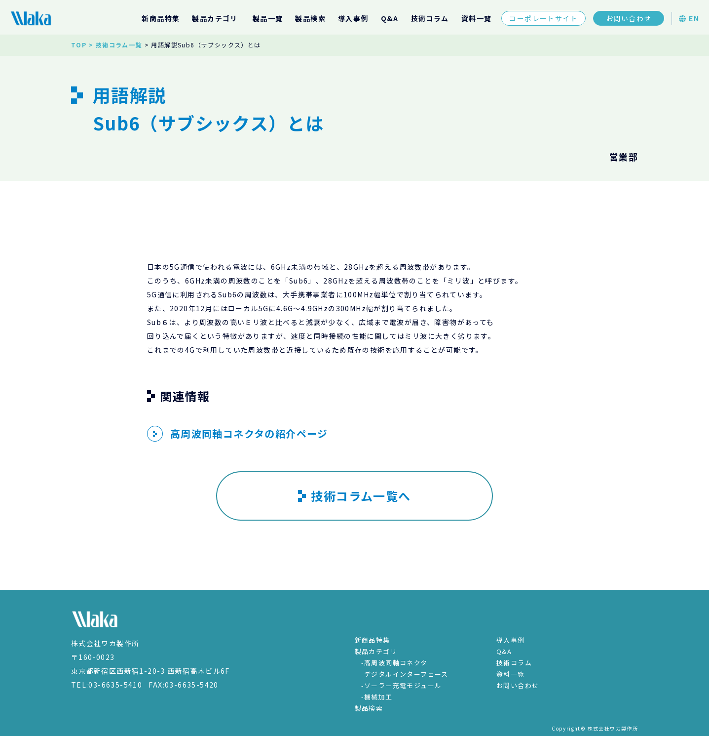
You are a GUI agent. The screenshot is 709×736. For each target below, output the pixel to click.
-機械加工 (377, 696)
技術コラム (430, 18)
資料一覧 (476, 18)
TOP (78, 45)
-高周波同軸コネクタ (394, 662)
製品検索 (310, 18)
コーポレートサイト (543, 18)
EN (689, 18)
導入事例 (353, 18)
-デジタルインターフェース (404, 674)
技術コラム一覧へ (354, 495)
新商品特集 (161, 18)
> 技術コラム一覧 (115, 45)
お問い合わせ (628, 18)
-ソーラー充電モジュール (401, 685)
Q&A (390, 18)
